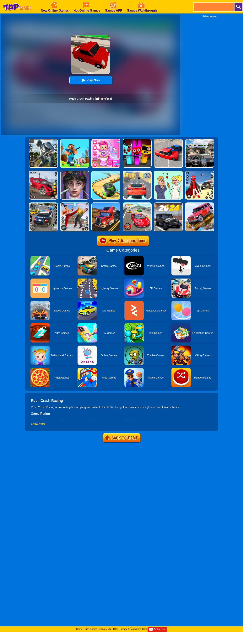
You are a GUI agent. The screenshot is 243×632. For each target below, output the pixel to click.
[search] (213, 7)
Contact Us (105, 629)
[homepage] (17, 1)
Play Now (90, 80)
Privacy (123, 629)
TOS (115, 629)
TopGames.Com (138, 629)
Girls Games (90, 629)
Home (79, 629)
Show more (38, 423)
